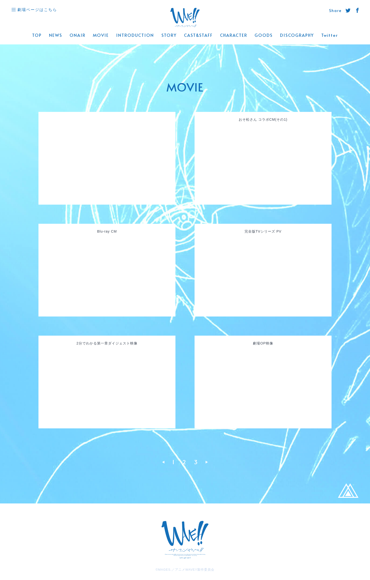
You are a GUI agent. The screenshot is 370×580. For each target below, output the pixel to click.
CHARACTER (233, 35)
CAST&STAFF (198, 35)
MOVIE (101, 35)
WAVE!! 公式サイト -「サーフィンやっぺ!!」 (185, 18)
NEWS (55, 35)
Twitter (329, 35)
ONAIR (78, 35)
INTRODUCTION (135, 35)
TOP (37, 35)
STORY (169, 35)
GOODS (264, 35)
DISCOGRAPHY (297, 35)
